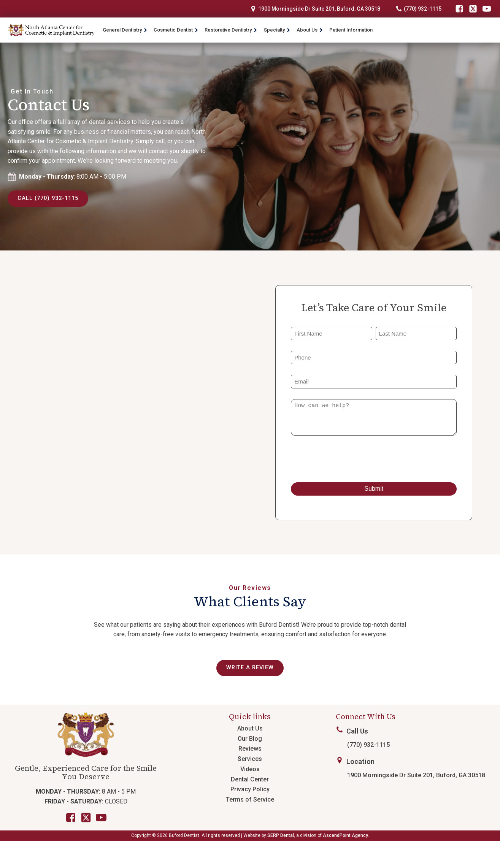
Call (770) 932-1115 (50, 199)
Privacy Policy (250, 791)
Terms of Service (250, 801)
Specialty (277, 30)
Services (250, 760)
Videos (250, 771)
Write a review (250, 669)
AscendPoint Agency (345, 837)
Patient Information (351, 30)
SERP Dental (280, 837)
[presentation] (348, 460)
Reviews (250, 750)
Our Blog (250, 740)
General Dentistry (125, 30)
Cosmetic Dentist (176, 30)
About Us (310, 30)
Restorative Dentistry (231, 30)
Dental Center (250, 781)
